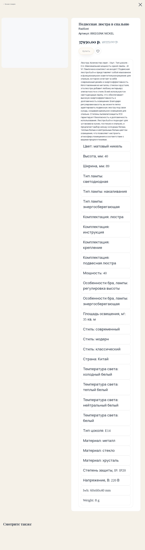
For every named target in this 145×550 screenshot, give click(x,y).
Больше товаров (10, 4)
